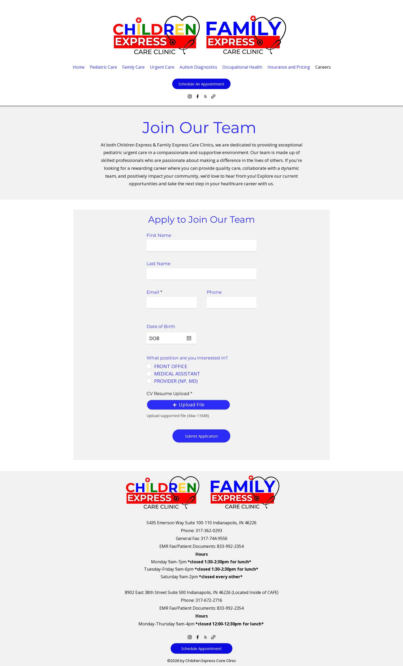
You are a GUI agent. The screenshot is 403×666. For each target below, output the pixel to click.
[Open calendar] (189, 338)
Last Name (158, 263)
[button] (201, 84)
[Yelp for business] (205, 96)
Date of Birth (161, 326)
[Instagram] (189, 96)
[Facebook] (197, 96)
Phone (214, 292)
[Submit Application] (201, 436)
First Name (159, 235)
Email (153, 292)
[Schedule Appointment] (201, 648)
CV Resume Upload (169, 393)
